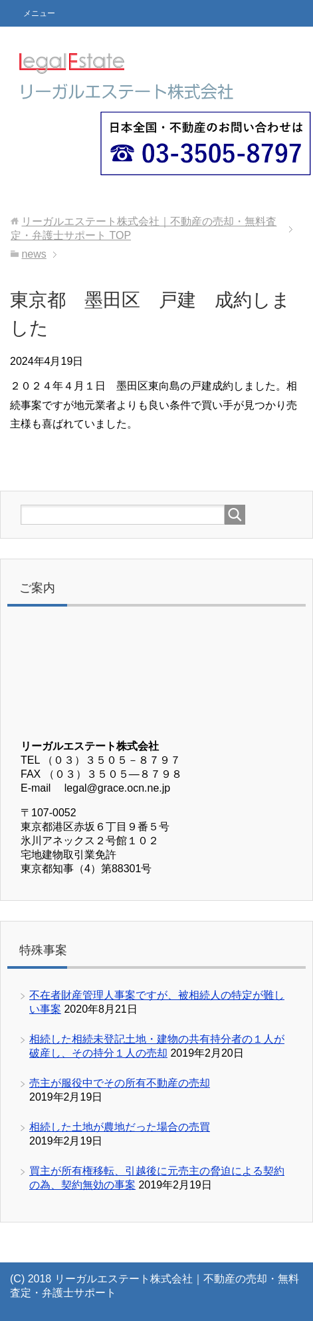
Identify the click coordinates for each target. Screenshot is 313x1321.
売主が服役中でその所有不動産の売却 (119, 1083)
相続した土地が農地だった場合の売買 (119, 1127)
